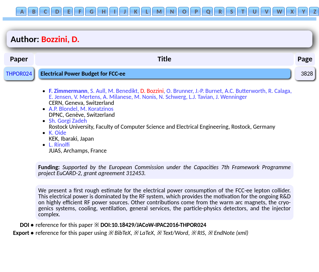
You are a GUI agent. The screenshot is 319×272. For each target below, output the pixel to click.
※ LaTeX (143, 233)
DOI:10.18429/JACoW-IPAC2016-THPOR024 (153, 225)
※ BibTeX (119, 233)
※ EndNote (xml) (228, 233)
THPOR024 (19, 73)
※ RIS (198, 233)
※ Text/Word (172, 233)
